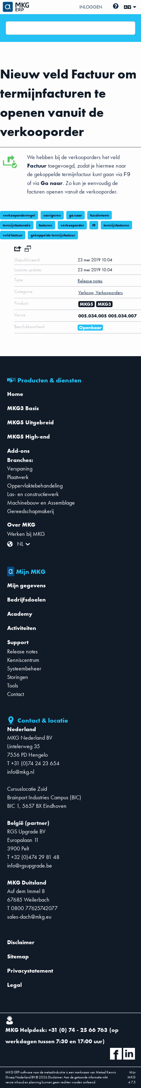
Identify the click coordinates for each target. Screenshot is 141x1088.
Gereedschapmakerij (30, 511)
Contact (15, 694)
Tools (12, 685)
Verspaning (19, 468)
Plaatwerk (17, 477)
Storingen (17, 677)
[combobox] (10, 28)
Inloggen (90, 7)
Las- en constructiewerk (33, 494)
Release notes (22, 651)
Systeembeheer (24, 668)
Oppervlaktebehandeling (35, 485)
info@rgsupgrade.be (29, 865)
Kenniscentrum (23, 660)
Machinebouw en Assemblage (41, 502)
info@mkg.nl (20, 772)
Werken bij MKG (26, 534)
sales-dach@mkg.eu (29, 916)
